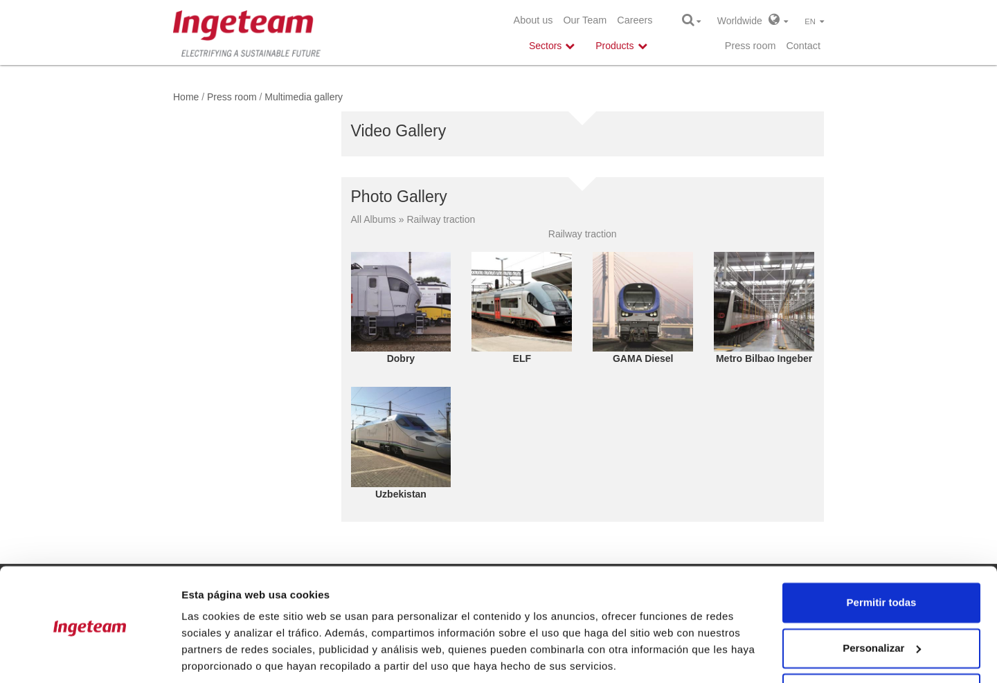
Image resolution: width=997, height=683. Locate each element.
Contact (803, 45)
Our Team (585, 20)
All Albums (373, 219)
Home (186, 96)
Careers (634, 20)
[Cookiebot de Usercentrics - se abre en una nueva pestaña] (89, 656)
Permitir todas (882, 554)
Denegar (881, 644)
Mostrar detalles (221, 656)
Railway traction (440, 219)
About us (533, 20)
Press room (750, 45)
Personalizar (882, 599)
